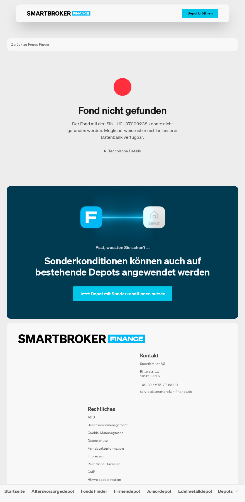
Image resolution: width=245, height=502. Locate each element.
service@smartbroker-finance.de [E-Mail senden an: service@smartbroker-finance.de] (166, 391)
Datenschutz (98, 440)
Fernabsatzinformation (106, 448)
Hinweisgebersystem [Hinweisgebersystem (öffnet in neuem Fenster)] (104, 479)
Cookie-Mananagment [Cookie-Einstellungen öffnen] (105, 432)
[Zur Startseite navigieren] (81, 338)
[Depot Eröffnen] (200, 13)
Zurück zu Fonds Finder (30, 44)
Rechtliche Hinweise (104, 464)
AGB (91, 417)
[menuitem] (14, 493)
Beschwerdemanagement (108, 425)
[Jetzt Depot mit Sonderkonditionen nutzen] (122, 293)
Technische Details (124, 150)
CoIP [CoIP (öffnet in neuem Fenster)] (91, 471)
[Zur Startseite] (58, 13)
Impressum (97, 456)
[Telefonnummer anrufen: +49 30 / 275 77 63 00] (159, 385)
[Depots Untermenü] (228, 493)
